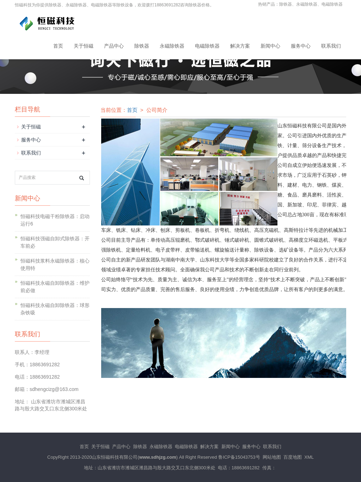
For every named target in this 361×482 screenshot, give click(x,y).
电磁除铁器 (207, 46)
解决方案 (240, 46)
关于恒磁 (83, 46)
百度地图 (292, 457)
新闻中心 (270, 46)
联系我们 (331, 46)
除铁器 (141, 46)
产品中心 (114, 46)
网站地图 (272, 457)
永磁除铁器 (172, 46)
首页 (58, 46)
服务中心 (301, 46)
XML (309, 457)
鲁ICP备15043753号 (239, 457)
